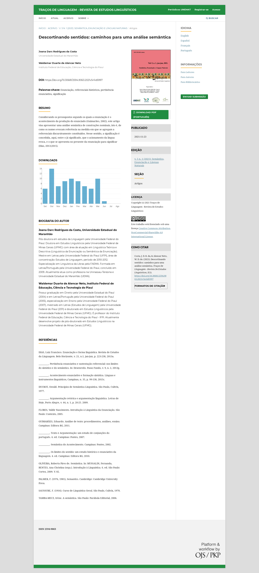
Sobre (82, 18)
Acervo (68, 18)
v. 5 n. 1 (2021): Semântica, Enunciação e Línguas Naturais (93, 28)
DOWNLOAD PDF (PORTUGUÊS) (144, 114)
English (185, 35)
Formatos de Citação (150, 285)
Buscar (212, 18)
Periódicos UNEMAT (179, 9)
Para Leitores (187, 72)
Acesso (216, 9)
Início (42, 18)
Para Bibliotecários (190, 82)
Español (185, 40)
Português (186, 50)
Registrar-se (201, 9)
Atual (54, 18)
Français (185, 45)
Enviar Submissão (194, 96)
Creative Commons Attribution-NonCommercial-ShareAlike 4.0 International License (151, 232)
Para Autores (187, 77)
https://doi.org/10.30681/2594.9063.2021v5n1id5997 (74, 80)
